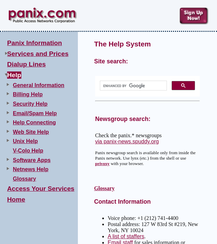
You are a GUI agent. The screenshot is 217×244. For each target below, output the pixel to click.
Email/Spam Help (35, 113)
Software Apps (31, 160)
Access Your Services (40, 188)
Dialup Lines (26, 64)
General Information (38, 85)
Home (16, 199)
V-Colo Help (28, 151)
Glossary (24, 179)
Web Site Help (31, 132)
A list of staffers (126, 236)
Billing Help (28, 94)
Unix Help (25, 141)
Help (14, 75)
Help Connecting (34, 122)
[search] (132, 86)
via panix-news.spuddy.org (127, 141)
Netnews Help (30, 169)
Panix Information (34, 42)
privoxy (102, 163)
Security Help (30, 104)
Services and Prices (37, 53)
